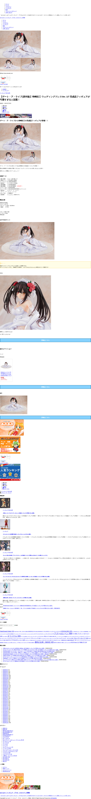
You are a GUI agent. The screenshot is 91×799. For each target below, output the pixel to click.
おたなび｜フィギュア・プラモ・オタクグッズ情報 (12, 17)
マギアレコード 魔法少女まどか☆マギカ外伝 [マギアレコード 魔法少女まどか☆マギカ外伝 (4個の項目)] (33, 640)
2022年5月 (5, 699)
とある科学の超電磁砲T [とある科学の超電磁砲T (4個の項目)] (10, 633)
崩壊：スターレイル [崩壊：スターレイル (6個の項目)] (66, 642)
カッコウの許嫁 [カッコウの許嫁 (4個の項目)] (24, 636)
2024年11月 (6, 685)
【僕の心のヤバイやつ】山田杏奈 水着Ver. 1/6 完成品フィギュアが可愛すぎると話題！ (24, 648)
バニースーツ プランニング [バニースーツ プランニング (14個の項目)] (32, 638)
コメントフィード (7, 770)
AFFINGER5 (54, 798)
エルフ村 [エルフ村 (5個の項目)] (5, 636)
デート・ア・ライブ (6, 492)
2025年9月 (5, 679)
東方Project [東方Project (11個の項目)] (75, 642)
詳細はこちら (45, 340)
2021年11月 (6, 707)
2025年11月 (6, 677)
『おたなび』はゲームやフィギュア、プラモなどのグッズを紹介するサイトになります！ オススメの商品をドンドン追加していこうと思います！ (35, 795)
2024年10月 (6, 687)
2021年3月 (5, 712)
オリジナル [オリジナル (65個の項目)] (14, 636)
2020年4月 (5, 716)
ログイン (5, 767)
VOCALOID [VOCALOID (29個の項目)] (66, 631)
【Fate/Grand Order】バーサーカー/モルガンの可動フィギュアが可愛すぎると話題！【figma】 (26, 654)
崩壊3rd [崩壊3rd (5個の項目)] (59, 642)
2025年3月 (5, 682)
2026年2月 (5, 672)
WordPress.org (6, 771)
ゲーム (4, 21)
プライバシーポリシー (8, 27)
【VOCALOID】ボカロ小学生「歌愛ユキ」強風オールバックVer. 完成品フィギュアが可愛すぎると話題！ (28, 652)
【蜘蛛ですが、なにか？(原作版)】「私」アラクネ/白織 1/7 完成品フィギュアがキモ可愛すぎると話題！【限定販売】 (31, 608)
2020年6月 (5, 715)
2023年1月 (5, 695)
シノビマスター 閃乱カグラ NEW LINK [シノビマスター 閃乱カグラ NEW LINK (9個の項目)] (46, 636)
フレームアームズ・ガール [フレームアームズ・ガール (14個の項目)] (64, 638)
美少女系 (10, 491)
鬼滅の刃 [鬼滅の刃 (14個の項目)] (83, 642)
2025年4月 (5, 681)
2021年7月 (5, 709)
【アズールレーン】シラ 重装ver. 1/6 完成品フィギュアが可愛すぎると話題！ (22, 661)
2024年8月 (5, 689)
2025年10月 (6, 678)
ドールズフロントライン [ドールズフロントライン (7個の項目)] (12, 638)
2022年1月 (5, 705)
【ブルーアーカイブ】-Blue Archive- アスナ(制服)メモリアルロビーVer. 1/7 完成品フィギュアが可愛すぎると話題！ (31, 649)
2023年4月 (5, 692)
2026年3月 (5, 671)
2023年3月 (5, 694)
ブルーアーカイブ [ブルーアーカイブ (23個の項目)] (81, 638)
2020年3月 (5, 718)
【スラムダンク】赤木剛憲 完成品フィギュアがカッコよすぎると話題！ (17, 534)
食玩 (4, 25)
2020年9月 (5, 714)
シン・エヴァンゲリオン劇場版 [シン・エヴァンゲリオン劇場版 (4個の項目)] (62, 636)
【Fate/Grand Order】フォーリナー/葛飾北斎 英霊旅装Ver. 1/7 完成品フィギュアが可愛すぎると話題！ (28, 605)
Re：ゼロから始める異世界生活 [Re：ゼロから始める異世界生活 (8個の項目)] (27, 631)
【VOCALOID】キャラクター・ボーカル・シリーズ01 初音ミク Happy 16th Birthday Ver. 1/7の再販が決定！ (29, 651)
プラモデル (5, 23)
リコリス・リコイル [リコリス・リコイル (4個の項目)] (80, 640)
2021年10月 (6, 708)
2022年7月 (5, 698)
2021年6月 (5, 711)
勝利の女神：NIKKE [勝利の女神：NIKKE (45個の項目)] (44, 642)
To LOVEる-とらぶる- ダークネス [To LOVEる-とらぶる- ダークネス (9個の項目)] (52, 631)
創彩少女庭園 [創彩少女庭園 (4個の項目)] (32, 642)
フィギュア (5, 24)
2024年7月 (5, 691)
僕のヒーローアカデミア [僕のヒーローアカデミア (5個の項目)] (23, 642)
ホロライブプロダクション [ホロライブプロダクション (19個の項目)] (15, 640)
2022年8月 (5, 697)
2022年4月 (5, 701)
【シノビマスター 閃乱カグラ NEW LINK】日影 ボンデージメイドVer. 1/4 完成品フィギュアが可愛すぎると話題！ (31, 659)
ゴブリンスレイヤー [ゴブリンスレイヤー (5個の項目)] (32, 636)
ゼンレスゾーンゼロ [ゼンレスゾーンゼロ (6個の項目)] (79, 636)
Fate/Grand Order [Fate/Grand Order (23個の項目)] (7, 631)
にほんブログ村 (4, 84)
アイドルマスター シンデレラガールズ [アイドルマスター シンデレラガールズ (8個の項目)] (45, 633)
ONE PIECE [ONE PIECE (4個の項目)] (16, 631)
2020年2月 (5, 719)
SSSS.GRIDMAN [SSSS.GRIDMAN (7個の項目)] (39, 631)
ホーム (4, 20)
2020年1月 (5, 721)
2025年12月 (6, 675)
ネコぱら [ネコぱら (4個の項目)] (21, 638)
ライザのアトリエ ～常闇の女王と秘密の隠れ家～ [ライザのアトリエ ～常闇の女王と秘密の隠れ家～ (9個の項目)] (64, 640)
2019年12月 (6, 722)
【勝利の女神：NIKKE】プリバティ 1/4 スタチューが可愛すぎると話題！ (17, 597)
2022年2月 (5, 704)
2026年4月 (5, 669)
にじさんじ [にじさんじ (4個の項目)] (17, 633)
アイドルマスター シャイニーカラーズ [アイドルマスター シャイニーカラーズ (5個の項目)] (28, 633)
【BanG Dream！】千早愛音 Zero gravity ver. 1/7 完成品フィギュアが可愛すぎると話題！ (25, 655)
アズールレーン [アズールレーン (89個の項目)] (63, 633)
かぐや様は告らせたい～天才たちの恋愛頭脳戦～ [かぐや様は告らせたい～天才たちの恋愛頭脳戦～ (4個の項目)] (81, 631)
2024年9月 (5, 688)
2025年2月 (5, 684)
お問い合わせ (6, 28)
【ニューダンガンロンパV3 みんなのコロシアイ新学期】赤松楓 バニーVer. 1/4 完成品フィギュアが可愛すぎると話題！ (26, 576)
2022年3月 (5, 702)
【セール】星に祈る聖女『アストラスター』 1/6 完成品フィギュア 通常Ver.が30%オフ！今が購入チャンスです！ (25, 555)
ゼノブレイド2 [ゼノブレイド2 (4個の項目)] (71, 636)
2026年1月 (5, 674)
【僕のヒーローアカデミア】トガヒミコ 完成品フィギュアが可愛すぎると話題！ (19, 513)
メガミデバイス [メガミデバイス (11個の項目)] (47, 640)
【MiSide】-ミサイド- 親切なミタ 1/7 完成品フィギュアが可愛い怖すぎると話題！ (23, 658)
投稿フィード (6, 768)
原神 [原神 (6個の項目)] (55, 642)
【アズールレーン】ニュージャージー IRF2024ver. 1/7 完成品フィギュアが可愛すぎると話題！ (26, 656)
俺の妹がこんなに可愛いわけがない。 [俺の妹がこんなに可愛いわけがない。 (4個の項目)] (11, 642)
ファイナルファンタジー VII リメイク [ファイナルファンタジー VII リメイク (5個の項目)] (48, 638)
